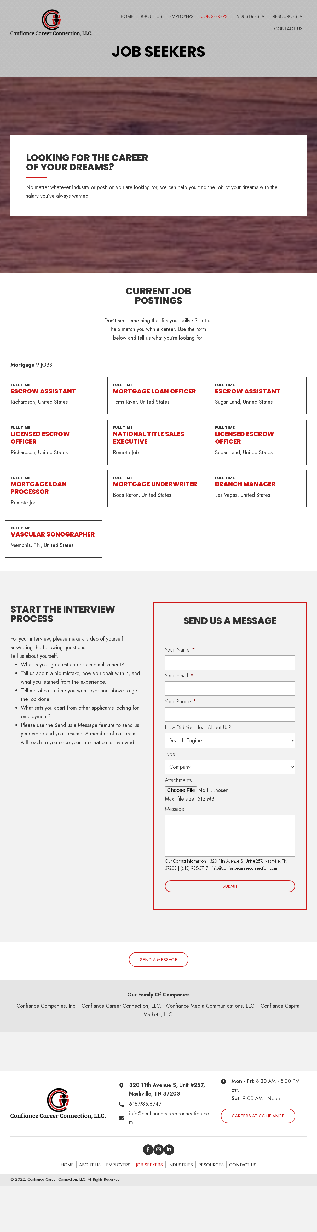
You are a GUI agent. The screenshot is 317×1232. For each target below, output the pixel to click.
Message (174, 809)
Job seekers (149, 1165)
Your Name (180, 650)
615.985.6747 (145, 1104)
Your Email (179, 675)
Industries (180, 1165)
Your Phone (180, 701)
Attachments (178, 780)
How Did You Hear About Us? (198, 727)
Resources (211, 1165)
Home (67, 1165)
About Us (90, 1165)
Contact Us (242, 1165)
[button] (158, 959)
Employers (118, 1165)
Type (170, 754)
